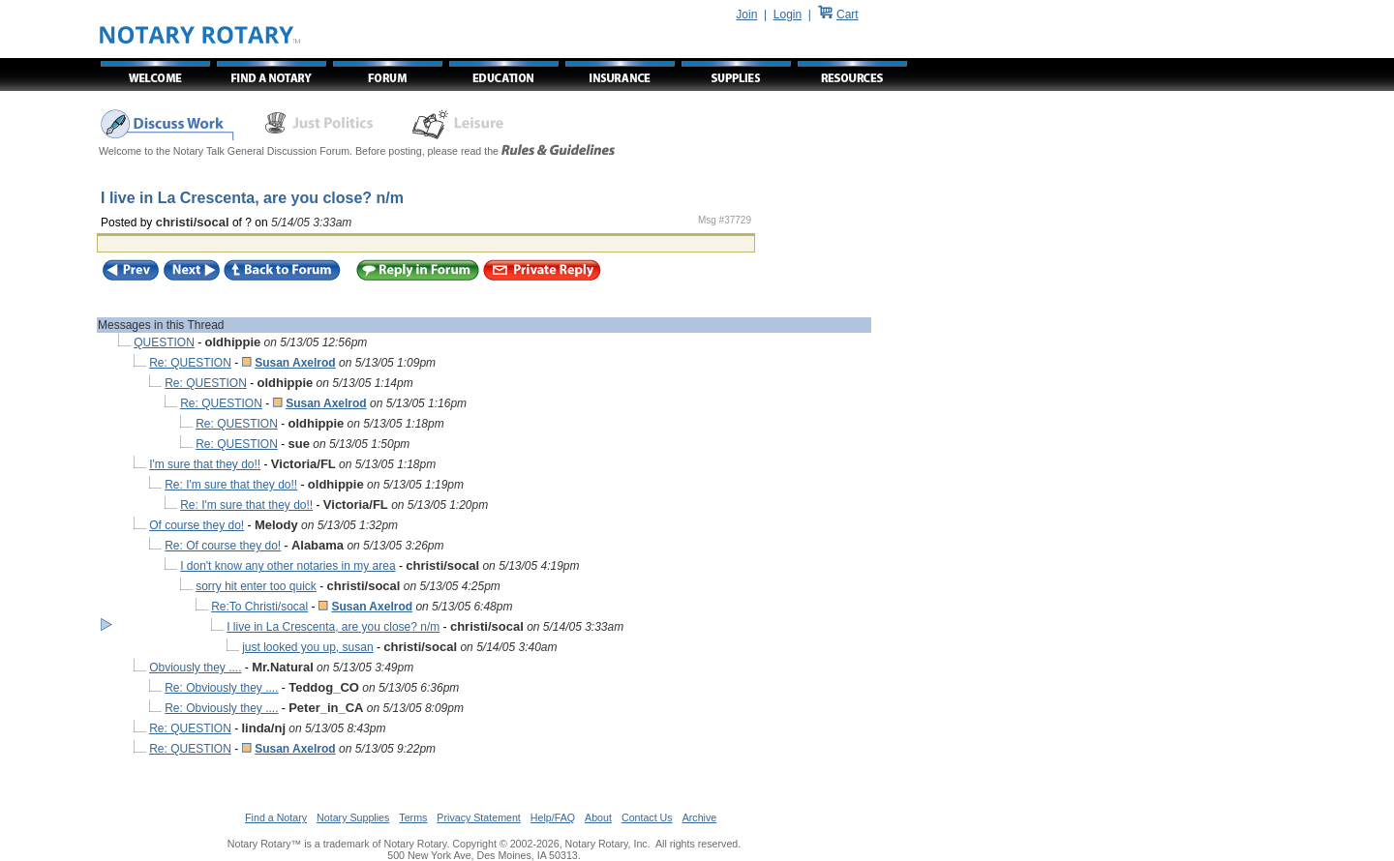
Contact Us (647, 817)
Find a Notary (276, 817)
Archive (699, 817)
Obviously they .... (195, 667)
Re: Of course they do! (223, 545)
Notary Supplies (353, 817)
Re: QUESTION (190, 363)
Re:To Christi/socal (259, 606)
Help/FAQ (552, 817)
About (598, 817)
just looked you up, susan (307, 647)
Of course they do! (196, 525)
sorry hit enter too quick (256, 586)
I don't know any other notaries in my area (287, 566)
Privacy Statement (478, 817)
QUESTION (164, 342)
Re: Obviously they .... (221, 688)
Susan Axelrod (295, 363)
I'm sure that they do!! (204, 464)
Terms (413, 817)
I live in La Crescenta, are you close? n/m (333, 627)
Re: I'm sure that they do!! (231, 484)
